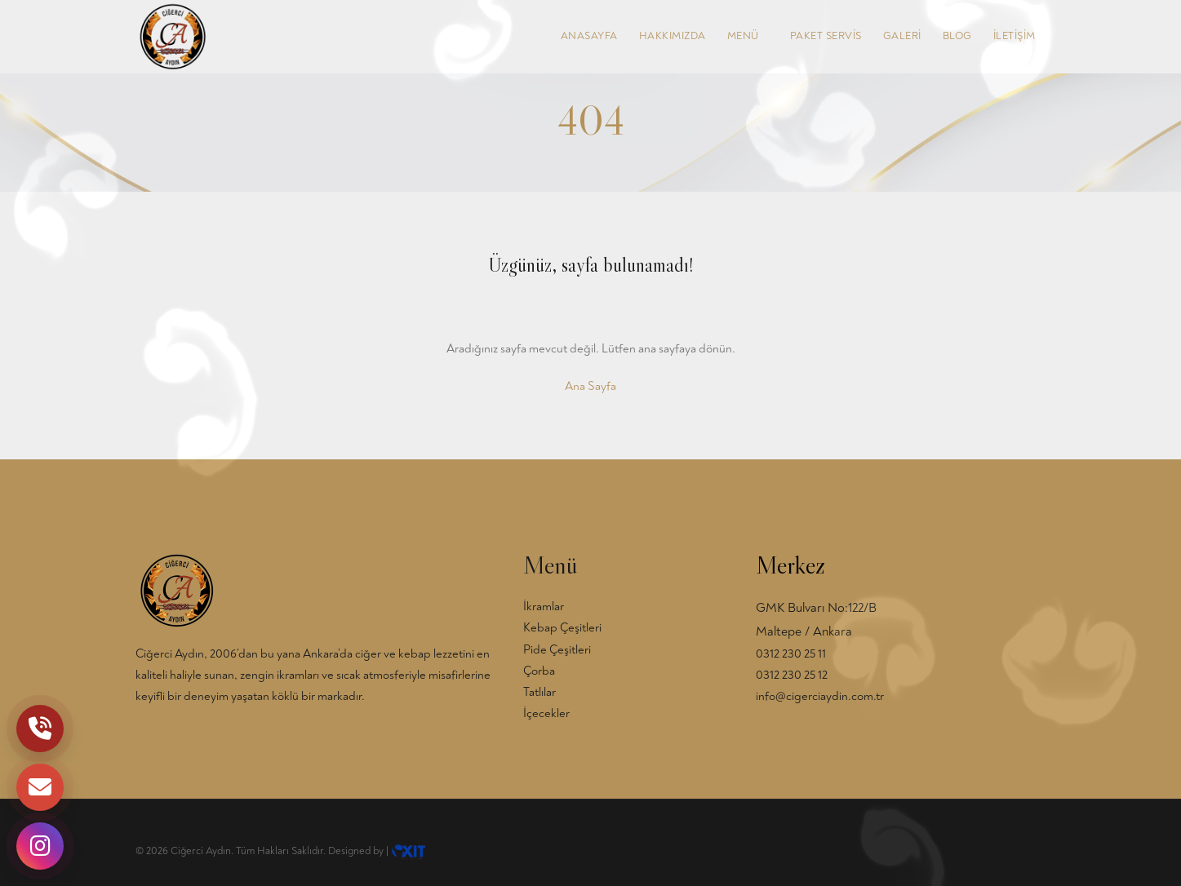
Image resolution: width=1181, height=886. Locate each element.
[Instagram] (40, 846)
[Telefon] (40, 728)
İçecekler (546, 713)
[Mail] (40, 787)
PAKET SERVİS (826, 35)
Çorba (539, 671)
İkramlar (543, 606)
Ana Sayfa (590, 386)
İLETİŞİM (1014, 35)
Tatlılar (539, 692)
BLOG (957, 35)
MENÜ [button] (748, 35)
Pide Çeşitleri (557, 650)
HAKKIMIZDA (672, 35)
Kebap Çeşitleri (562, 628)
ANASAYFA (589, 35)
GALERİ (902, 35)
